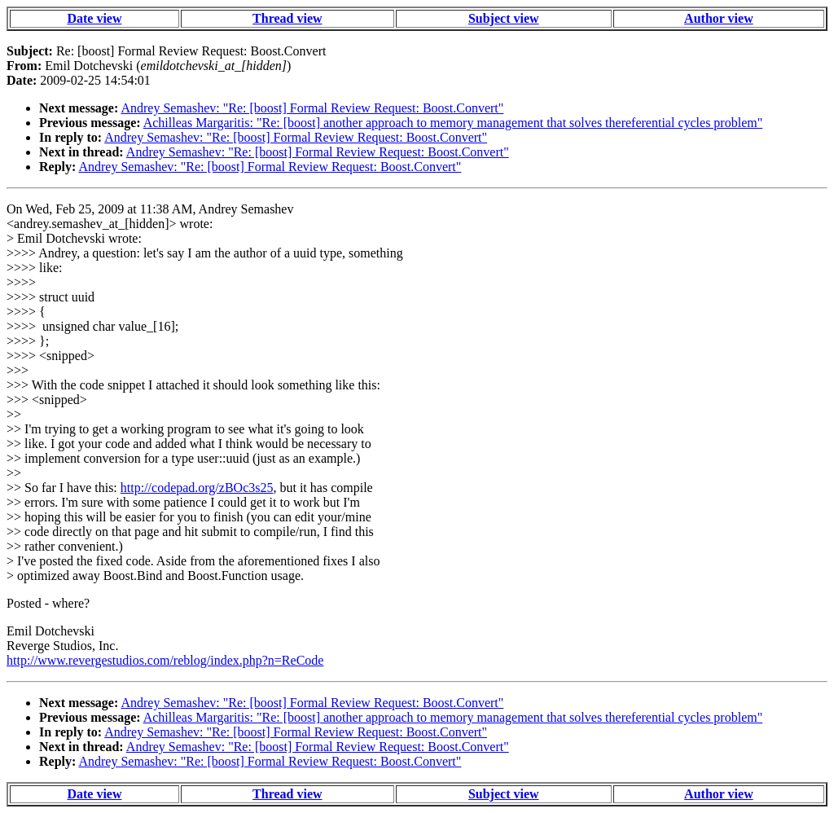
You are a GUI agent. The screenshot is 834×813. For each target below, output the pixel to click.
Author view (718, 18)
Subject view (503, 18)
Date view (94, 18)
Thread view (287, 18)
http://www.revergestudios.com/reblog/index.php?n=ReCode (165, 660)
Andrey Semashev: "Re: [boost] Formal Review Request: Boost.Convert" (312, 108)
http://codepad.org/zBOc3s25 (197, 487)
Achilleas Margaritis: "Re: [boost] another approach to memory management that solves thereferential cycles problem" (453, 123)
